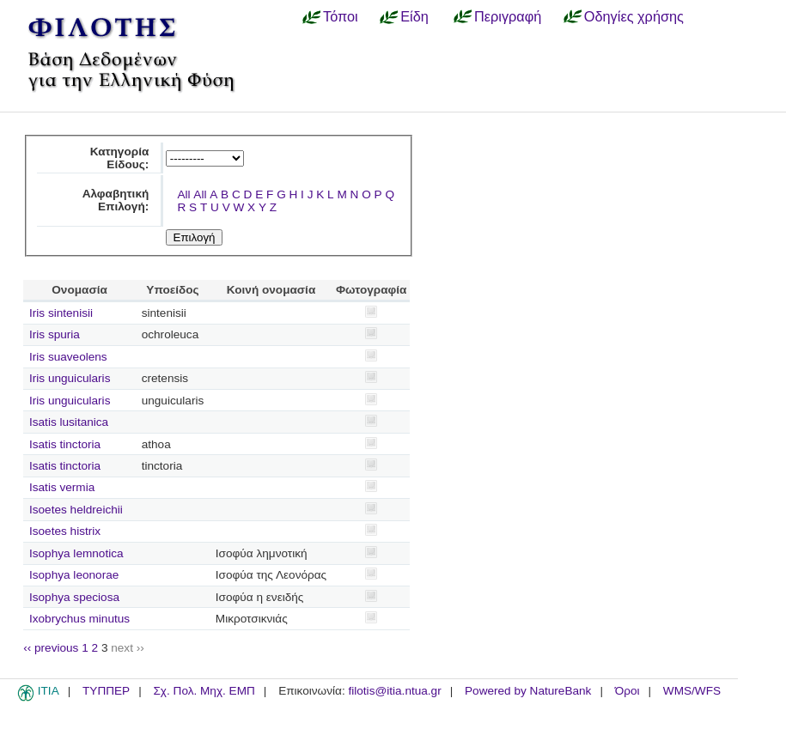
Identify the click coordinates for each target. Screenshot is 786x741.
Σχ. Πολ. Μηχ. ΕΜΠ (203, 690)
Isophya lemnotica (76, 553)
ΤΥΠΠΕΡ (106, 690)
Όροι (627, 690)
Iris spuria (54, 334)
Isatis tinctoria (65, 444)
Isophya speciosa (74, 597)
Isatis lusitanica (68, 422)
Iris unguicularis (69, 378)
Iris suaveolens (68, 356)
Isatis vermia (61, 487)
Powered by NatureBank (528, 690)
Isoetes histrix (65, 531)
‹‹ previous (50, 647)
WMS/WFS (692, 690)
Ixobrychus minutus (79, 618)
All (183, 194)
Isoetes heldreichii (76, 509)
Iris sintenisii (61, 313)
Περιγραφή (507, 16)
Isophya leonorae (74, 574)
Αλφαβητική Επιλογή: (115, 200)
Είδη (414, 16)
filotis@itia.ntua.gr (394, 690)
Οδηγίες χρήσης (634, 16)
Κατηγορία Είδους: (119, 158)
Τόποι (340, 16)
